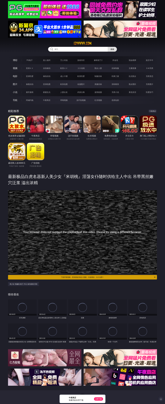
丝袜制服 (115, 68)
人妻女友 (64, 92)
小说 (15, 92)
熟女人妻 (98, 68)
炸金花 (115, 60)
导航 (15, 100)
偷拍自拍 (46, 76)
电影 (15, 76)
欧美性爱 (81, 76)
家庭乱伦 (46, 92)
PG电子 (30, 60)
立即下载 (98, 399)
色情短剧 (115, 100)
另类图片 (149, 84)
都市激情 (29, 92)
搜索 (112, 49)
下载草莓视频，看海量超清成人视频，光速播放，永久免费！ (108, 277)
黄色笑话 (132, 92)
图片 (15, 84)
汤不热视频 (81, 100)
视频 (15, 68)
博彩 (15, 60)
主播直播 (132, 68)
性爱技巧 (149, 92)
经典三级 (115, 76)
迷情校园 (98, 92)
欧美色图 (64, 84)
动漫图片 (81, 84)
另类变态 (149, 76)
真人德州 (46, 60)
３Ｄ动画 (81, 68)
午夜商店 (46, 100)
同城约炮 (29, 100)
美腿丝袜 (98, 84)
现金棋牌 (132, 60)
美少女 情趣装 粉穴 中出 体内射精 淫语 (23, 284)
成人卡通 (64, 76)
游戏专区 (81, 60)
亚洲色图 (46, 84)
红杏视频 (98, 100)
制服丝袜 (98, 76)
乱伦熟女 (132, 76)
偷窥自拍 (29, 84)
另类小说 (115, 92)
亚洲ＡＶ (29, 68)
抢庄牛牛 (149, 60)
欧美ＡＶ (64, 68)
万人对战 (64, 60)
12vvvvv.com (82, 43)
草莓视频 (64, 100)
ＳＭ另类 (149, 68)
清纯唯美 (115, 84)
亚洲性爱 (29, 76)
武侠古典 (81, 92)
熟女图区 (132, 84)
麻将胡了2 (98, 60)
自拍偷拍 (46, 68)
